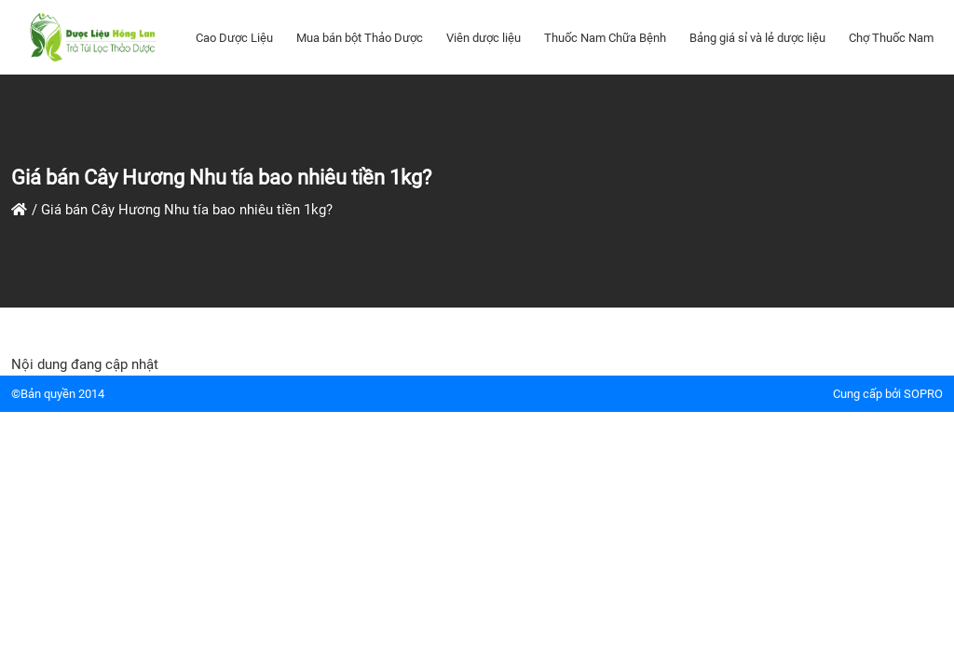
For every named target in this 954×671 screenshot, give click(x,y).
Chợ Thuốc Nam (891, 38)
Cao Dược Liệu (234, 38)
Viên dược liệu (483, 38)
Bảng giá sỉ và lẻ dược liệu (757, 38)
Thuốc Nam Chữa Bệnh (605, 38)
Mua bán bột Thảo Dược (359, 38)
